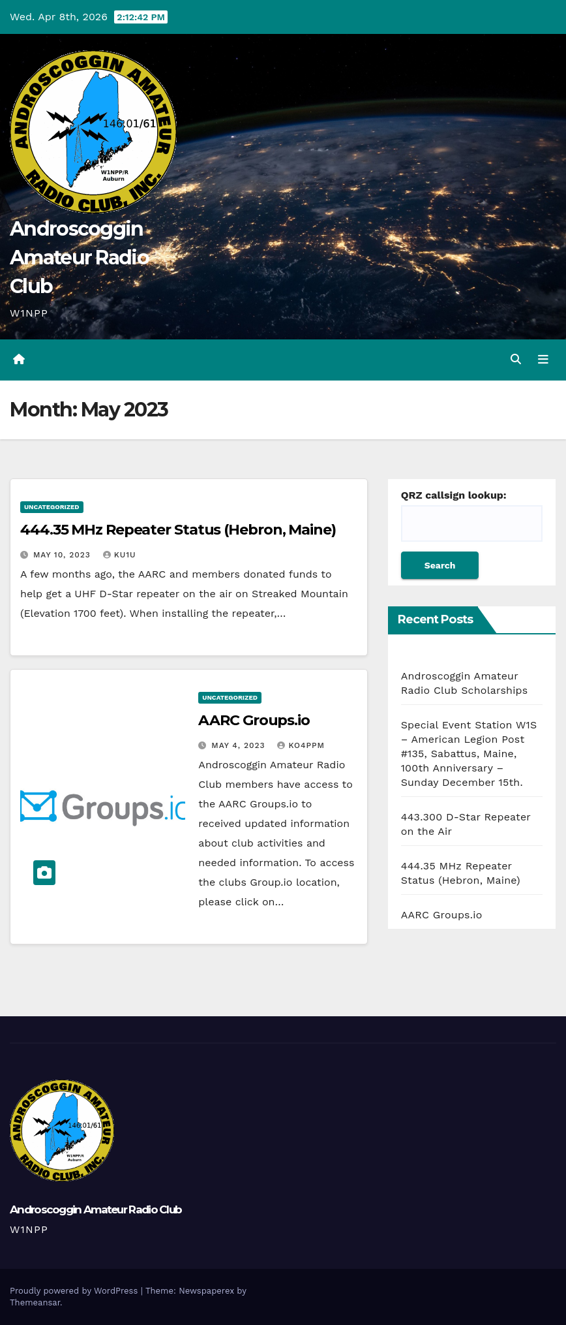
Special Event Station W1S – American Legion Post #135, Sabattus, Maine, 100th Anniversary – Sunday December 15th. (469, 753)
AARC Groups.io (254, 720)
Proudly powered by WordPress (75, 1291)
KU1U (119, 554)
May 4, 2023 (239, 745)
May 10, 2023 (63, 554)
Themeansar (35, 1302)
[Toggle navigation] (543, 360)
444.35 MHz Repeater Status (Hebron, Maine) (178, 529)
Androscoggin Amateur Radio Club (79, 257)
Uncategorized (52, 506)
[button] (516, 359)
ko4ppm (300, 745)
